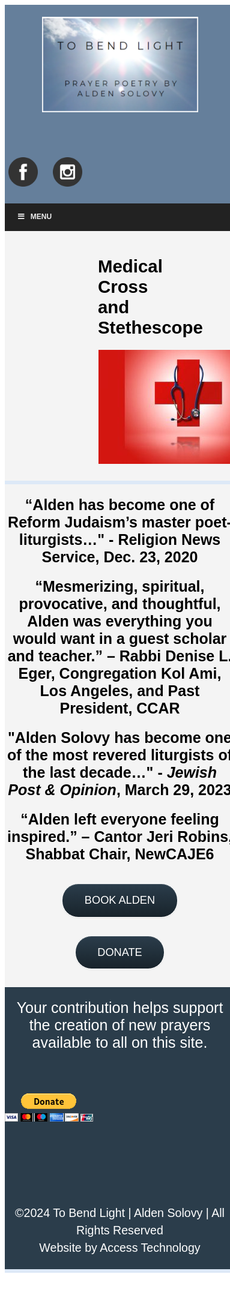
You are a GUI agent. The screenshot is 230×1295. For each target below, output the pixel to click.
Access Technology (150, 1247)
